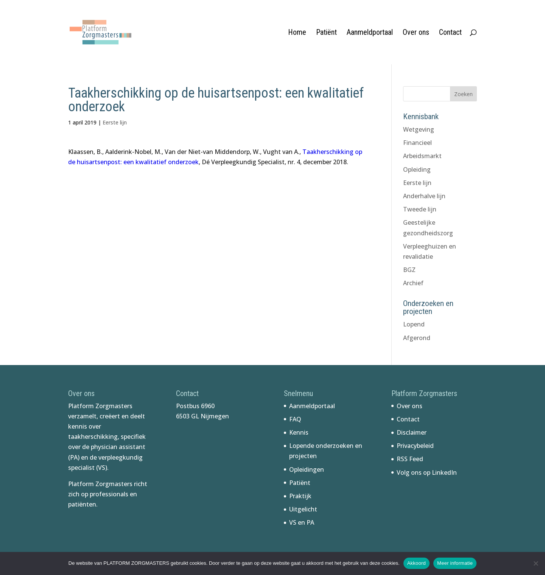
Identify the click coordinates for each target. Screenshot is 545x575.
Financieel (417, 142)
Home (297, 33)
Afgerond (416, 338)
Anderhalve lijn (424, 196)
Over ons (416, 33)
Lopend (414, 324)
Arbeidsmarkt (422, 156)
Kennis (298, 432)
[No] (535, 563)
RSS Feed (410, 459)
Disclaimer (412, 432)
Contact (450, 33)
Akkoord (416, 563)
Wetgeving (418, 129)
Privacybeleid (415, 445)
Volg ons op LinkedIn (427, 472)
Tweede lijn (419, 209)
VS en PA (301, 522)
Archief (413, 283)
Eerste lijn (115, 122)
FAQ (295, 419)
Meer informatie (455, 563)
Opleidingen (306, 469)
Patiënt (326, 33)
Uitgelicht (303, 509)
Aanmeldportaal (370, 33)
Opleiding (417, 169)
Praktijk (300, 496)
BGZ (409, 270)
